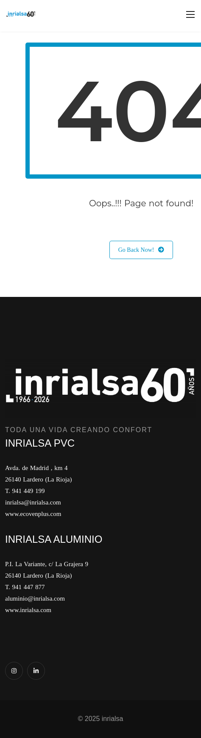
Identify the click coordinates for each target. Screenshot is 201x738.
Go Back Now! (141, 250)
